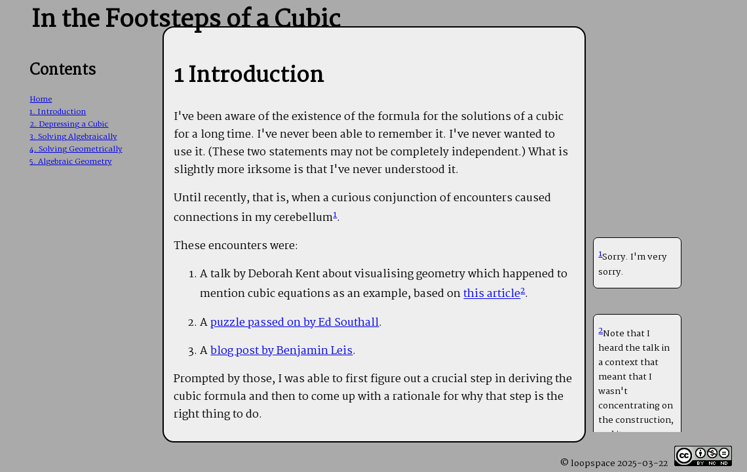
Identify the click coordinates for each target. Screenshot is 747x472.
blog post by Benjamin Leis (281, 351)
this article (491, 295)
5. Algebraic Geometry (70, 161)
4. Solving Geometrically (75, 149)
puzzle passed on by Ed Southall (294, 323)
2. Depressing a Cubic (68, 124)
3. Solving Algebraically (73, 136)
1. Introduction (57, 112)
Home (40, 99)
